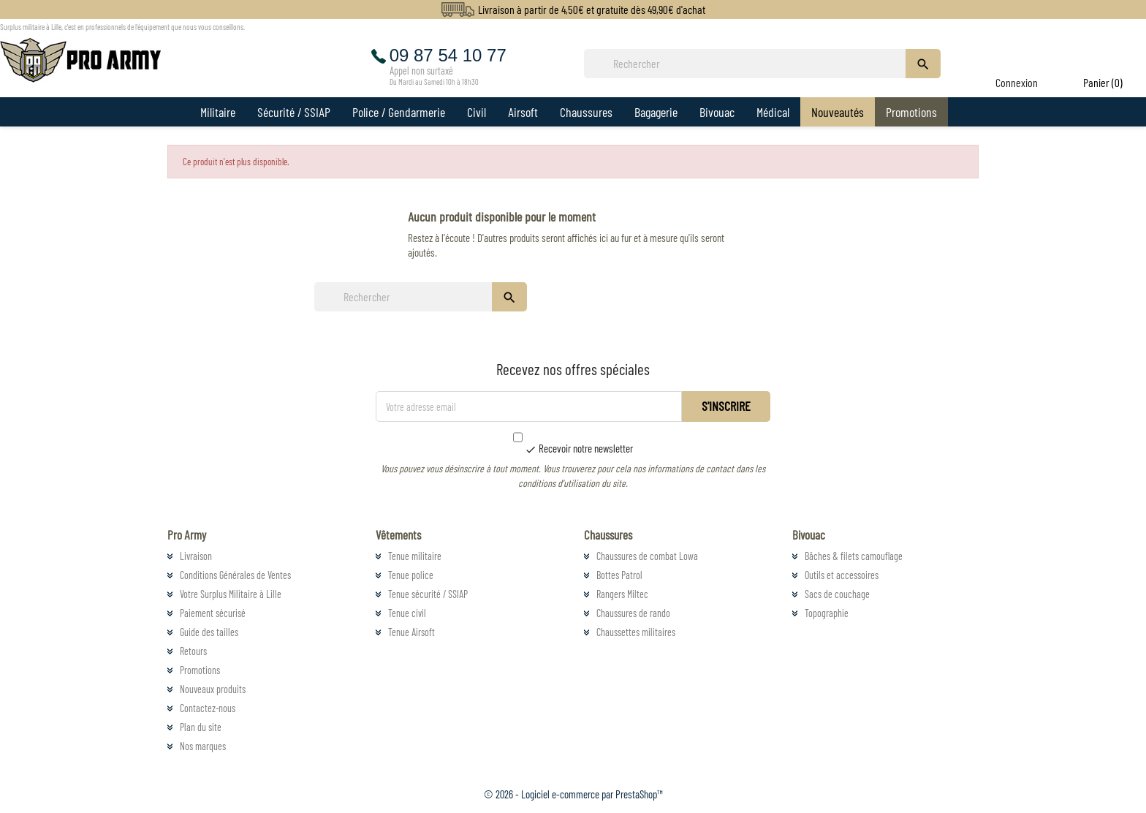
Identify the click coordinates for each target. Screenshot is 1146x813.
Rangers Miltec (622, 594)
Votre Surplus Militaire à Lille (230, 594)
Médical (772, 112)
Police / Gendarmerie (398, 112)
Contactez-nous (207, 708)
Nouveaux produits (213, 689)
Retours (193, 651)
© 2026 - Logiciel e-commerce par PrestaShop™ (573, 794)
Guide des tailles (209, 632)
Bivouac (717, 112)
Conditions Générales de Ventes (235, 575)
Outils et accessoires (842, 575)
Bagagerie (656, 112)
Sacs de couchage (837, 594)
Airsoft (523, 112)
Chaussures (586, 112)
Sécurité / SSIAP (293, 112)
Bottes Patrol (619, 575)
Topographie (827, 613)
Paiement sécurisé (213, 613)
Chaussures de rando (633, 613)
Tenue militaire (414, 556)
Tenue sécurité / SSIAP (428, 594)
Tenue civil (407, 613)
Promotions (911, 112)
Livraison (196, 556)
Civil (476, 112)
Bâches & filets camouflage (854, 556)
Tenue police (410, 575)
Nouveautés (837, 112)
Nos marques (203, 746)
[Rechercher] (749, 63)
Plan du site (200, 727)
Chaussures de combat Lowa (647, 556)
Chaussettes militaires (635, 632)
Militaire (217, 112)
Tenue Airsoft (411, 632)
